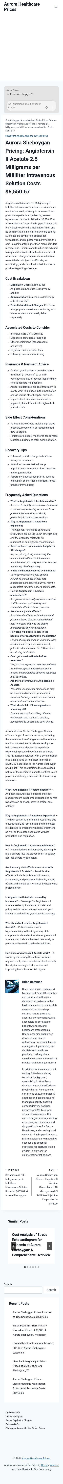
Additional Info (13, 1412)
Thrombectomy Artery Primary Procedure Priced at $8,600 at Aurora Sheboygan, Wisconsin (30, 1330)
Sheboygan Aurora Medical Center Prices (26, 136)
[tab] (25, 1267)
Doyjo (44, 1465)
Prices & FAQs (12, 1424)
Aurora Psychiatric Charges (19, 1420)
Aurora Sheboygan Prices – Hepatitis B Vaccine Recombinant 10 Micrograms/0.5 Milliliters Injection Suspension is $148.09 (46, 1186)
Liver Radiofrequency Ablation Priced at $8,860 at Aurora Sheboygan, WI (29, 1366)
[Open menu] (56, 6)
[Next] (49, 1246)
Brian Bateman (32, 982)
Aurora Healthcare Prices (36, 1458)
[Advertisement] (31, 47)
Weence (54, 1465)
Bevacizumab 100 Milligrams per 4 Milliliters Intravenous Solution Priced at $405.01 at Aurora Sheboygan (17, 1182)
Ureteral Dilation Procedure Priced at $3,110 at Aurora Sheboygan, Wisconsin (33, 1348)
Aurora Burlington (14, 1416)
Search (8, 1284)
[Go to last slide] (13, 1246)
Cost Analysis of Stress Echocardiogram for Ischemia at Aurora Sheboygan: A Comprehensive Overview (31, 1245)
